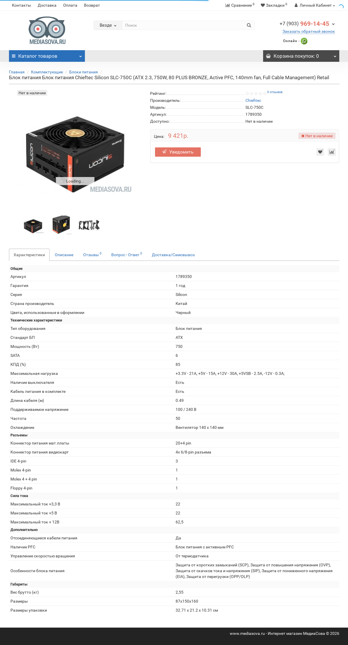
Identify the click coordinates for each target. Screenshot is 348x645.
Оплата (70, 5)
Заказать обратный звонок (309, 31)
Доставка (47, 5)
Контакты (21, 5)
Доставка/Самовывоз (173, 254)
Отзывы (92, 254)
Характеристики (29, 254)
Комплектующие (47, 72)
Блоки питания (83, 72)
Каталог (47, 54)
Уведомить (179, 152)
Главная (17, 72)
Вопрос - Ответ (126, 254)
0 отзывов (275, 92)
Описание (64, 254)
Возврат (92, 5)
